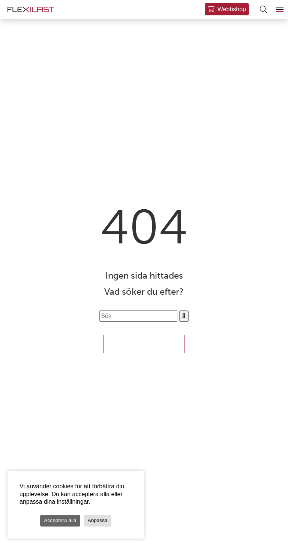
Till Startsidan (143, 343)
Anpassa (98, 520)
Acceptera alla (60, 520)
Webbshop (232, 9)
